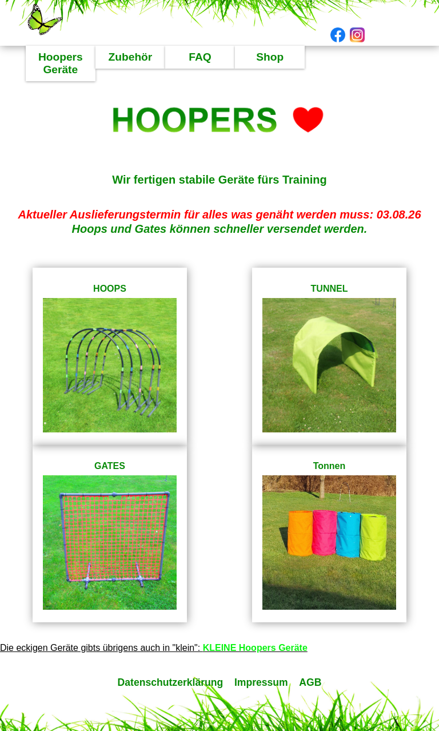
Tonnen (329, 466)
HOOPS (109, 288)
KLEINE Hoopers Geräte (255, 648)
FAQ (200, 57)
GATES (109, 466)
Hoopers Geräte (60, 63)
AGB (310, 682)
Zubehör (131, 57)
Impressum (261, 682)
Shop (270, 57)
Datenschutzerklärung (172, 682)
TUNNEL (329, 288)
